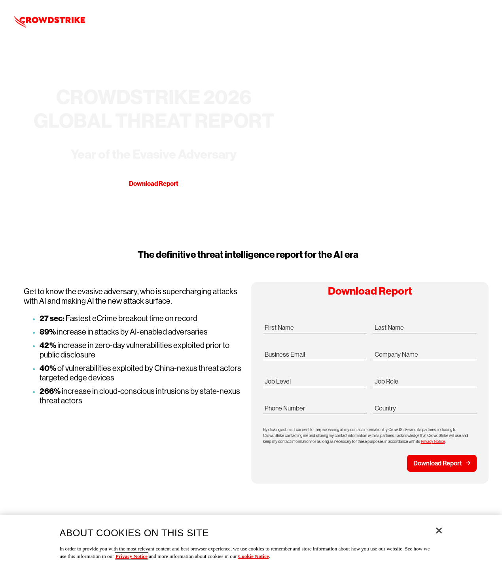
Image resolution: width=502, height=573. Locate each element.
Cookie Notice (253, 556)
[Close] (439, 530)
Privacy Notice (433, 441)
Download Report (153, 184)
